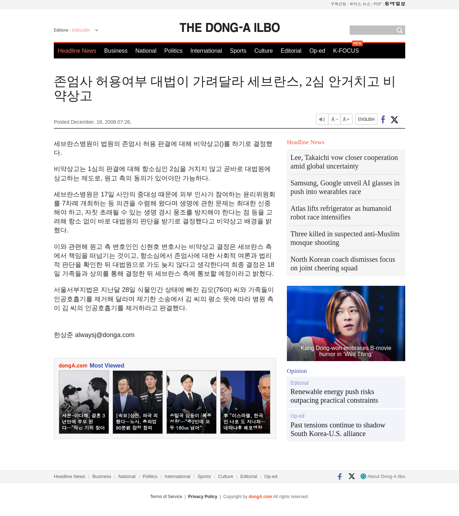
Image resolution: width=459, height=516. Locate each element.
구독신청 (338, 3)
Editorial (291, 51)
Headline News (77, 51)
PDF (378, 3)
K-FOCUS (346, 51)
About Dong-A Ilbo (382, 476)
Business (116, 51)
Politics (173, 51)
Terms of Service (166, 496)
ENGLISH (81, 30)
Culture (263, 51)
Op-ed (317, 51)
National (146, 51)
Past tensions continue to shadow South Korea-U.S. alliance (337, 429)
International (206, 51)
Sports (238, 51)
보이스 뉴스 (360, 3)
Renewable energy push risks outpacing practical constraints (334, 396)
